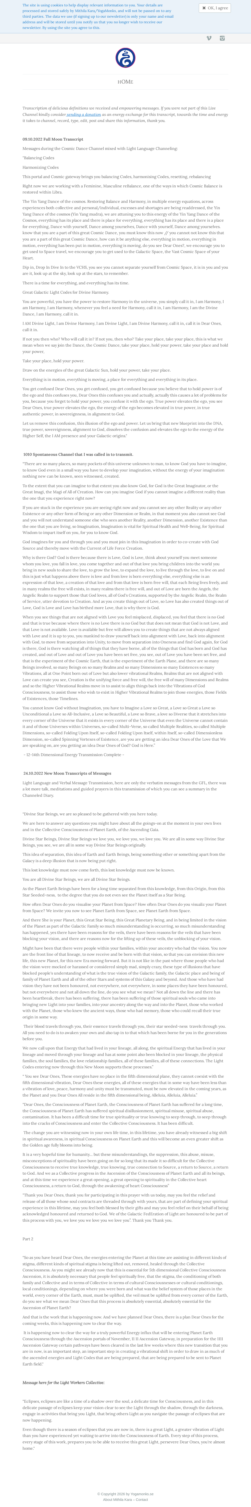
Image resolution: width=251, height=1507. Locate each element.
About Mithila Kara (117, 1500)
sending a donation (83, 114)
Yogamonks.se (142, 1494)
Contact (142, 1500)
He (125, 81)
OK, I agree (214, 7)
